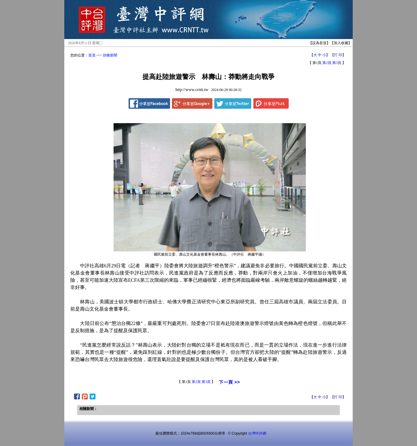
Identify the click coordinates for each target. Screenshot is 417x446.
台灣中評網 (257, 433)
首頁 (92, 55)
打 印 (338, 55)
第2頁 (326, 63)
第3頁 (336, 63)
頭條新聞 (110, 55)
